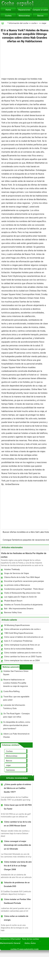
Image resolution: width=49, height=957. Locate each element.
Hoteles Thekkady (12, 569)
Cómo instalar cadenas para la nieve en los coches (22, 653)
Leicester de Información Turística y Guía (14, 707)
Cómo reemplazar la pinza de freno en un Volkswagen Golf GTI (22, 645)
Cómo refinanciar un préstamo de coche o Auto (22, 630)
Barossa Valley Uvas (13, 612)
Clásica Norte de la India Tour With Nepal (22, 577)
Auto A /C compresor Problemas (18, 641)
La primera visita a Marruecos (17, 585)
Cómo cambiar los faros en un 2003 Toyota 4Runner (23, 657)
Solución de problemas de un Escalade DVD (17, 884)
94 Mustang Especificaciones (17, 625)
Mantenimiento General (10, 943)
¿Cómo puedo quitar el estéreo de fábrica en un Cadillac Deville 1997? (17, 788)
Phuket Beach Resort (13, 601)
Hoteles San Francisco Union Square (15, 673)
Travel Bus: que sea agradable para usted (16, 698)
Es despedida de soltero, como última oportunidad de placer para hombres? (16, 725)
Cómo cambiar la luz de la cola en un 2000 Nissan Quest (17, 824)
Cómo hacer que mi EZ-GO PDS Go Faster (18, 807)
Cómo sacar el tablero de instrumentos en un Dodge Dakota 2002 (23, 637)
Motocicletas (24, 15)
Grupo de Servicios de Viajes (16, 573)
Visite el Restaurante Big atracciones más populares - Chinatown (22, 593)
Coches (8, 15)
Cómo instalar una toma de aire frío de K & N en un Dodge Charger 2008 (18, 866)
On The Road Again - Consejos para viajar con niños (16, 715)
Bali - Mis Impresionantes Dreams (18, 608)
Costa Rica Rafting (11, 691)
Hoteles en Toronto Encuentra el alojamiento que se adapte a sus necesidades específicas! (24, 605)
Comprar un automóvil (40, 10)
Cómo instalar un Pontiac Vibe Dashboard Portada (17, 901)
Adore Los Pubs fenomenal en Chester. (16, 735)
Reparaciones (24, 10)
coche (33, 23)
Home (8, 10)
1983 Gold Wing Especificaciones (18, 633)
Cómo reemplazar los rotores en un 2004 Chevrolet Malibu (22, 661)
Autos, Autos (30, 943)
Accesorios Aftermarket (10, 939)
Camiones (10, 770)
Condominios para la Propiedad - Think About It (24, 589)
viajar (44, 23)
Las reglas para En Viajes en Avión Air (20, 597)
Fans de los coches (30, 939)
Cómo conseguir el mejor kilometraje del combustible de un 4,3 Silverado (17, 845)
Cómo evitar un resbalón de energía (16, 918)
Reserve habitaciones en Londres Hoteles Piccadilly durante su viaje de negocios (15, 682)
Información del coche (18, 23)
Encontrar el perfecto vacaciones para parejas (24, 581)
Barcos (40, 15)
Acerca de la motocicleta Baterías (18, 649)
